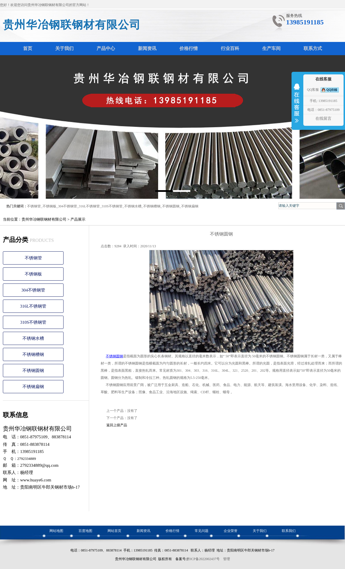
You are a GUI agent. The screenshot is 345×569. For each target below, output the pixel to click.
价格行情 (172, 531)
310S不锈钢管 (111, 206)
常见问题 (201, 531)
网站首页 (114, 531)
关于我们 (260, 531)
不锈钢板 (49, 206)
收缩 (297, 107)
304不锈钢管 (67, 206)
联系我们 (289, 531)
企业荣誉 (230, 531)
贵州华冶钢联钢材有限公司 (72, 25)
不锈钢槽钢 (151, 206)
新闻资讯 (143, 531)
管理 (226, 559)
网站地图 (56, 531)
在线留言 (323, 118)
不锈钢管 (34, 206)
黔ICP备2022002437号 (203, 559)
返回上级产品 (116, 425)
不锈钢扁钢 (189, 206)
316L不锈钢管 (89, 206)
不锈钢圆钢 (170, 206)
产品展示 (77, 219)
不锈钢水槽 (132, 206)
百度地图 (85, 531)
